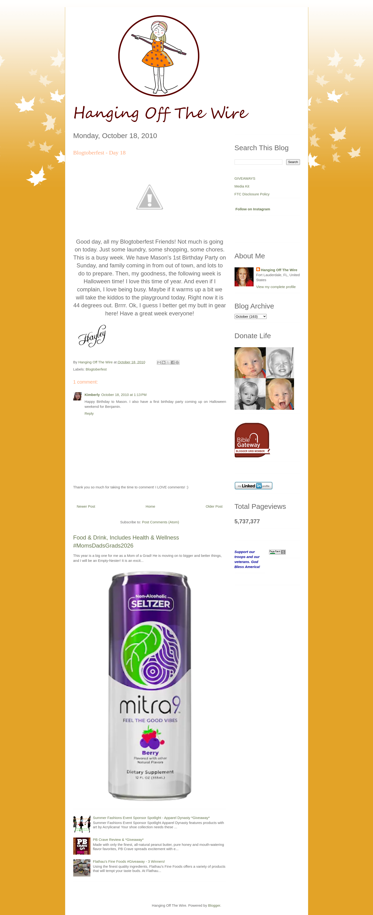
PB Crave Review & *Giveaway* (118, 840)
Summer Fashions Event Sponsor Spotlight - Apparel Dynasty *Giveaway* (151, 818)
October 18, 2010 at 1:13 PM (124, 395)
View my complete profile (276, 287)
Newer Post (86, 506)
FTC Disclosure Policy (252, 194)
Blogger (214, 905)
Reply (89, 413)
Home (150, 506)
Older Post (214, 506)
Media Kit (242, 186)
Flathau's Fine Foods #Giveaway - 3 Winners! (129, 861)
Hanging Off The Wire (279, 270)
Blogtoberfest (96, 369)
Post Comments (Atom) (160, 522)
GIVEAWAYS (245, 178)
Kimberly (92, 395)
